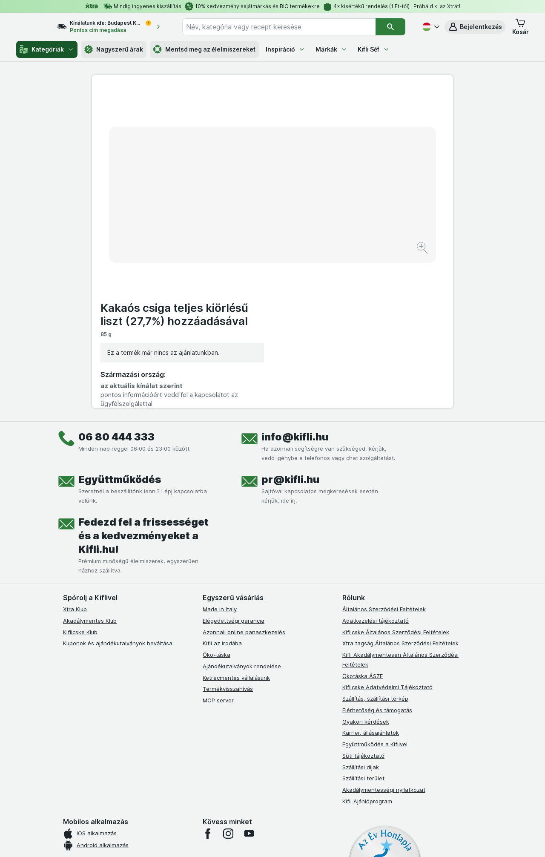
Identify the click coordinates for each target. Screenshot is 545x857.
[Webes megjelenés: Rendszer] (238, 839)
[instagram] (228, 678)
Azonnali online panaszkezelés (244, 476)
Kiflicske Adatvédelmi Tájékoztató (387, 531)
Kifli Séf (374, 49)
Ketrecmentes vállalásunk (236, 522)
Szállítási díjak (360, 611)
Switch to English (287, 804)
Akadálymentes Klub (90, 465)
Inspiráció (285, 49)
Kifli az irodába (222, 487)
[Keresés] (390, 26)
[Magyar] (430, 26)
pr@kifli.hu (290, 324)
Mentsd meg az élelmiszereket (204, 49)
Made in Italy (220, 453)
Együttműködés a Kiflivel (374, 588)
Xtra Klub (75, 453)
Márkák (331, 49)
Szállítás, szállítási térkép (375, 543)
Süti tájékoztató (363, 600)
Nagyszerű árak (113, 49)
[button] (475, 27)
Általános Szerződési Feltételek (384, 453)
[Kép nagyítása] (242, 222)
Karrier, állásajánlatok (370, 577)
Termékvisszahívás (228, 533)
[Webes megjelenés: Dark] (314, 839)
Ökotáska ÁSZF (362, 520)
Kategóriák (47, 49)
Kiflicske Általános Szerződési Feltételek (395, 476)
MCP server (218, 544)
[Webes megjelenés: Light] (279, 839)
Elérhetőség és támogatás (377, 554)
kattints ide (173, 784)
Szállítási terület (363, 622)
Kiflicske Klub (80, 476)
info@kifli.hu (294, 281)
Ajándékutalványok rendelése (242, 510)
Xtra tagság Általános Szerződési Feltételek (400, 487)
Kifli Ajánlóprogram (367, 645)
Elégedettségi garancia (233, 465)
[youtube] (249, 678)
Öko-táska (216, 499)
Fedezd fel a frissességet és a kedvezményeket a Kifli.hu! (143, 380)
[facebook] (208, 678)
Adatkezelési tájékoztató (375, 465)
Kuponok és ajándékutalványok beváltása (117, 487)
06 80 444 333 (116, 281)
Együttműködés (119, 324)
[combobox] (287, 26)
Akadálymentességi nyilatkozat (383, 634)
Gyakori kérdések (365, 566)
